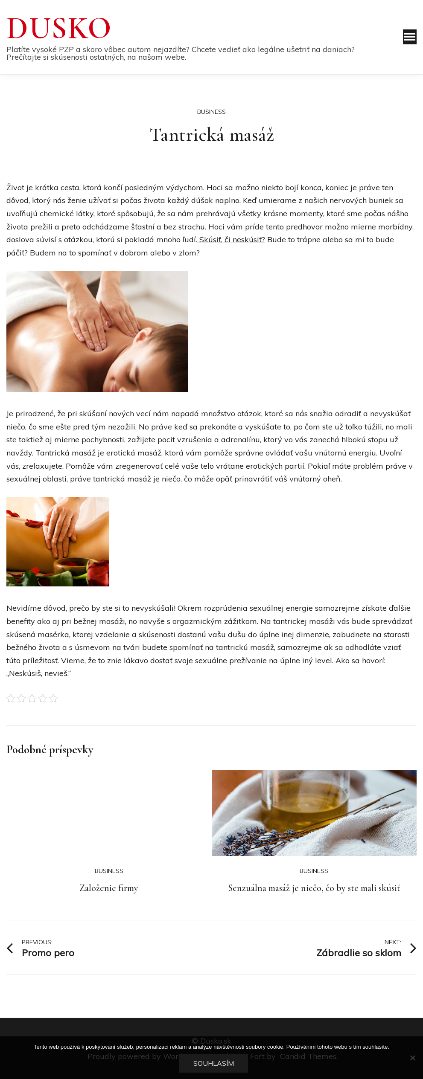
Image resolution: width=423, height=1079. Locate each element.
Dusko (59, 28)
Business (211, 112)
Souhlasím (213, 1063)
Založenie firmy (108, 887)
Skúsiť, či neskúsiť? (231, 239)
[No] (412, 1057)
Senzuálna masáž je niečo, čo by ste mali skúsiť (314, 887)
